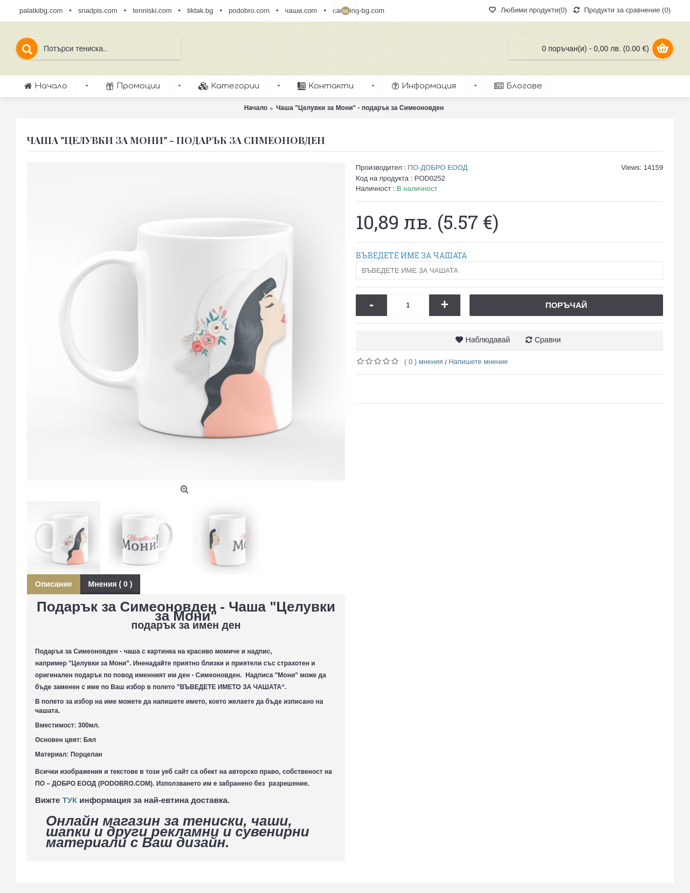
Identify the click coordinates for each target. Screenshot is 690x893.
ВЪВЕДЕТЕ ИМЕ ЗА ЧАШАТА (411, 255)
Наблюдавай (488, 339)
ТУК (70, 800)
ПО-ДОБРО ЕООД (438, 167)
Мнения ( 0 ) (110, 584)
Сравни (548, 339)
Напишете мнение (478, 362)
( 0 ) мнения (423, 362)
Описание (53, 584)
